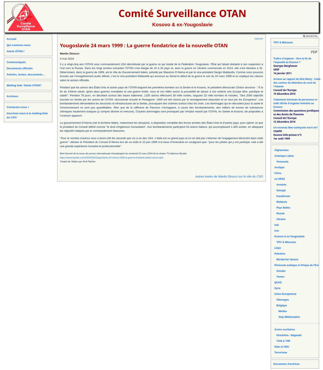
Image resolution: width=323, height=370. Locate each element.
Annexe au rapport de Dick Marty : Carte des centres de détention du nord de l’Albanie (297, 83)
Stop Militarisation (287, 317)
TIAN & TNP (282, 341)
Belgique (280, 305)
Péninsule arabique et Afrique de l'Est (296, 265)
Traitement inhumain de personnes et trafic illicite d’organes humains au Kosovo (295, 103)
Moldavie (280, 202)
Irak (276, 225)
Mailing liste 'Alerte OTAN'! (24, 85)
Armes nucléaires (284, 329)
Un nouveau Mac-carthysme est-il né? (295, 127)
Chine (277, 173)
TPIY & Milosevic (283, 42)
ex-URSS (279, 179)
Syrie (277, 288)
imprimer (259, 38)
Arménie (280, 184)
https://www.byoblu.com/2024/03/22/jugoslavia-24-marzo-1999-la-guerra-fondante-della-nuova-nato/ (112, 157)
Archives (12, 96)
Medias (280, 311)
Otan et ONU (281, 346)
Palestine (279, 253)
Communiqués (16, 62)
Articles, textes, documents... (25, 74)
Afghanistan (281, 150)
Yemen (279, 276)
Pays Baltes (282, 207)
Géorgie (280, 190)
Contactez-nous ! (18, 107)
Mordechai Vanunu (286, 259)
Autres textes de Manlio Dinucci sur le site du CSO (229, 176)
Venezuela (281, 161)
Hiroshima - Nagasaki (288, 335)
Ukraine (280, 219)
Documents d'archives (286, 364)
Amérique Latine (284, 155)
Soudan (280, 271)
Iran (276, 230)
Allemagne (281, 299)
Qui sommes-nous (18, 45)
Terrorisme (280, 352)
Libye (277, 248)
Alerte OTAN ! (15, 51)
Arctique (279, 167)
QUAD (278, 282)
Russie (279, 213)
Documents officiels (20, 68)
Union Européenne (285, 294)
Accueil (11, 38)
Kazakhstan (282, 196)
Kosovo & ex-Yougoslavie (182, 24)
